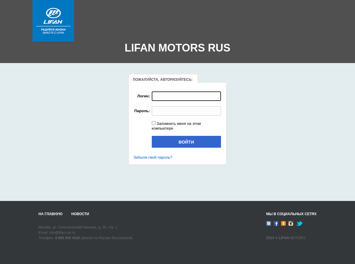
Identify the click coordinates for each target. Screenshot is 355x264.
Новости (80, 214)
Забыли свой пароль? (152, 157)
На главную (50, 214)
